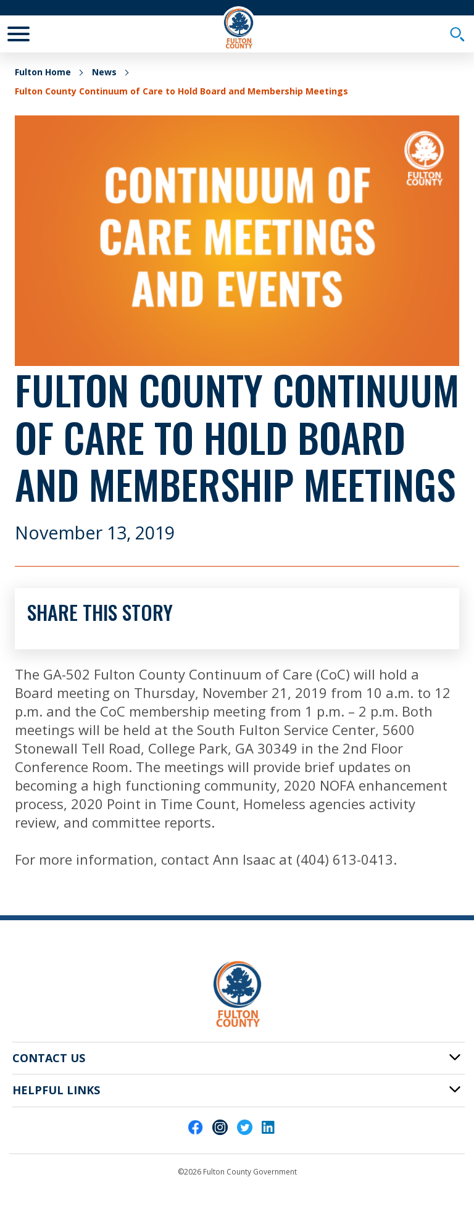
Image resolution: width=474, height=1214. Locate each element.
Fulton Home (43, 72)
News (104, 72)
